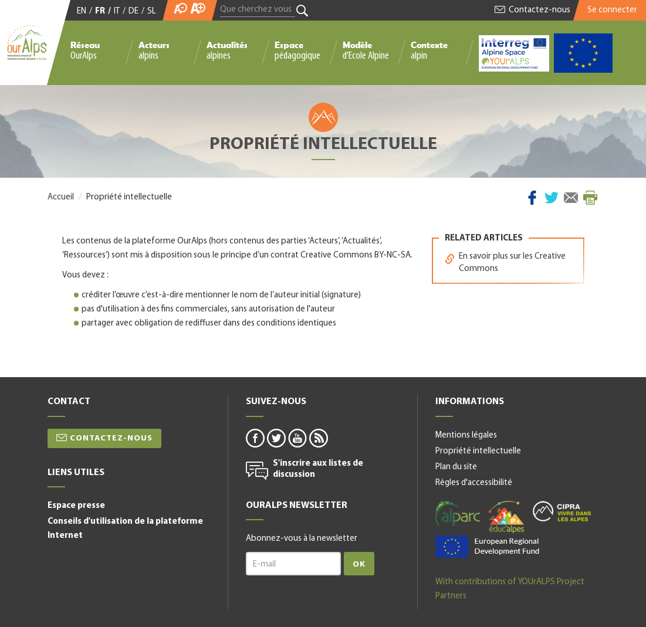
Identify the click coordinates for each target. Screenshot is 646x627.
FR (100, 11)
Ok (359, 564)
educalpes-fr (506, 517)
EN (81, 11)
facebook (254, 437)
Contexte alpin (429, 50)
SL (151, 11)
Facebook (532, 198)
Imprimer (590, 198)
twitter (276, 437)
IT (117, 11)
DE (133, 11)
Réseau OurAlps (85, 50)
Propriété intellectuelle (478, 451)
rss (318, 437)
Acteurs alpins (154, 50)
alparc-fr (457, 514)
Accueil (61, 197)
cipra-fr (562, 511)
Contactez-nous (539, 10)
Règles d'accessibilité (473, 483)
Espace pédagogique (297, 50)
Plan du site (456, 467)
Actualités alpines (227, 50)
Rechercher (302, 11)
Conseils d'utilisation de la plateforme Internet (125, 528)
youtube (297, 437)
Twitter (551, 198)
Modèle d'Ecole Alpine (366, 50)
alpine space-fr (487, 547)
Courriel (571, 198)
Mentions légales (466, 435)
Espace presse (76, 505)
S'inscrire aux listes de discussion (318, 469)
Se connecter (612, 10)
